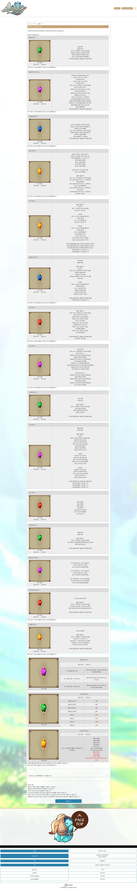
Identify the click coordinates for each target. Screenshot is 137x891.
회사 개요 (102, 879)
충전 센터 (117, 8)
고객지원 (102, 876)
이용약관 (34, 873)
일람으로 (68, 801)
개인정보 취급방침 (34, 876)
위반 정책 (102, 873)
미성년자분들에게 (34, 879)
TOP (102, 869)
